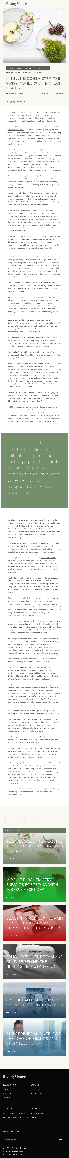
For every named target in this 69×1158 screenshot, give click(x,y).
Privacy (35, 1121)
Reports (6, 1097)
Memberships (37, 1094)
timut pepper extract (33, 768)
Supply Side (28, 73)
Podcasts (7, 1094)
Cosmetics (18, 73)
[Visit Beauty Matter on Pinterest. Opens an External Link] (21, 1141)
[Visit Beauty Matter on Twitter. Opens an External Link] (17, 1141)
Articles (7, 1090)
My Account (37, 1113)
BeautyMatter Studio (15, 94)
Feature (9, 73)
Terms (34, 1117)
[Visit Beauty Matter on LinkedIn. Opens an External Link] (4, 1141)
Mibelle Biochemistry (16, 129)
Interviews (37, 73)
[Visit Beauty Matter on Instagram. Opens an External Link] (8, 1141)
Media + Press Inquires (14, 1121)
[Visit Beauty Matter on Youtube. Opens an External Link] (26, 1141)
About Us (35, 1090)
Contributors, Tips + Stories (17, 1117)
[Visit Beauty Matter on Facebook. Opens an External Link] (13, 1141)
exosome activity (48, 557)
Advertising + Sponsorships (16, 1113)
